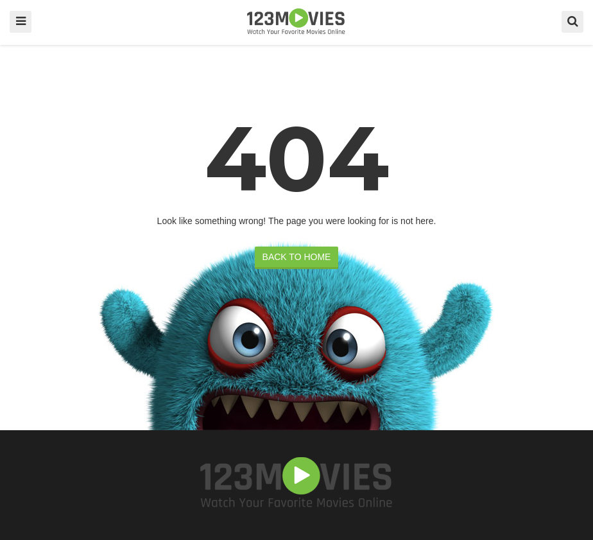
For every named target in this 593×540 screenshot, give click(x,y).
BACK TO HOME (296, 257)
